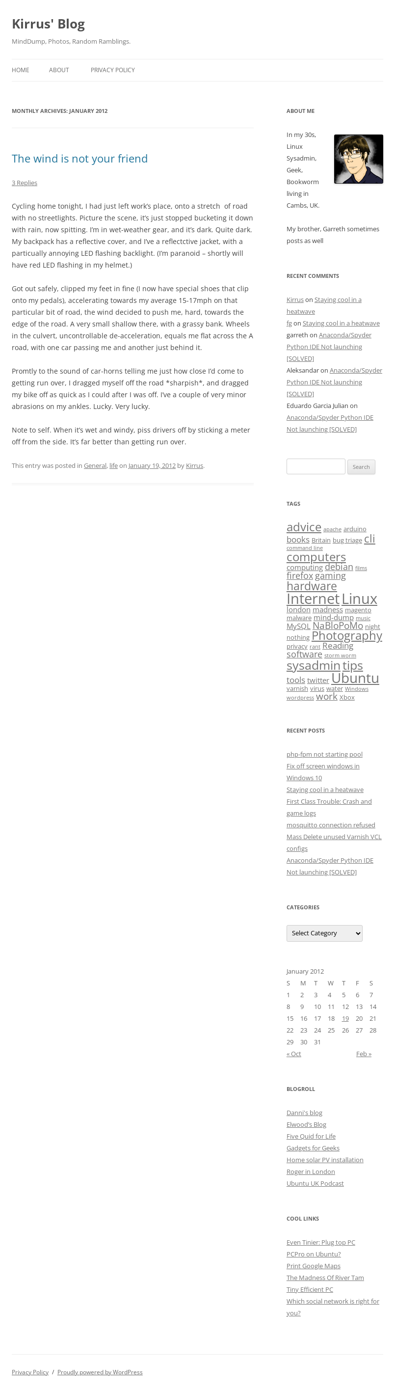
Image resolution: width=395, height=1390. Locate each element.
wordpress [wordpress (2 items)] (300, 697)
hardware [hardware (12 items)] (312, 586)
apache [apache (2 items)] (332, 529)
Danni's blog (304, 1112)
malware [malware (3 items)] (299, 617)
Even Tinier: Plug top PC (321, 1242)
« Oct (294, 1053)
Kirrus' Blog (48, 23)
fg (289, 323)
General (95, 465)
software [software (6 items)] (304, 654)
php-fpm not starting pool (325, 754)
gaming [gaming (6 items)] (330, 575)
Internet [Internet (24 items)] (313, 598)
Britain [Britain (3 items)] (321, 540)
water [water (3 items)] (334, 688)
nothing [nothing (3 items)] (298, 637)
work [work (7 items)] (327, 696)
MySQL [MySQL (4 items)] (299, 626)
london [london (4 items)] (299, 609)
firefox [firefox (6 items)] (300, 575)
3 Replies (24, 182)
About (59, 70)
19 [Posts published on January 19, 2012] (345, 1018)
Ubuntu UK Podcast (315, 1183)
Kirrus (194, 465)
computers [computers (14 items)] (316, 556)
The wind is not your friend (80, 158)
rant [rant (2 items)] (315, 646)
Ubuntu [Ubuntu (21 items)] (355, 678)
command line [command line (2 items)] (305, 548)
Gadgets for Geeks (313, 1148)
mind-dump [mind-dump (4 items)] (334, 617)
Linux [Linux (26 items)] (359, 598)
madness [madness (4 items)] (328, 609)
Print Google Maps (314, 1265)
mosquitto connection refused (331, 824)
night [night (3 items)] (372, 626)
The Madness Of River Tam (325, 1277)
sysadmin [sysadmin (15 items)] (314, 664)
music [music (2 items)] (363, 618)
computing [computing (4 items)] (305, 567)
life (113, 465)
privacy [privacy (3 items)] (297, 646)
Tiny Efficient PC (310, 1289)
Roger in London (311, 1171)
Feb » (363, 1053)
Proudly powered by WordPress (100, 1372)
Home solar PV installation (325, 1159)
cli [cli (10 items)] (369, 538)
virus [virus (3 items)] (317, 688)
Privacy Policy (113, 70)
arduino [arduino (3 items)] (355, 528)
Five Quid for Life (311, 1136)
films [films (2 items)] (361, 568)
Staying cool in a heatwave (341, 323)
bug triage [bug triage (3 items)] (347, 540)
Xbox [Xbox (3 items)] (347, 697)
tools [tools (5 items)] (296, 679)
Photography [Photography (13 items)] (347, 635)
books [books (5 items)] (298, 539)
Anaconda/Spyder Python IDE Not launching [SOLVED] (329, 346)
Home (20, 70)
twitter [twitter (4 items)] (318, 680)
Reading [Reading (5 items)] (337, 645)
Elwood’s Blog (306, 1124)
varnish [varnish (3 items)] (297, 688)
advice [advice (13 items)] (304, 527)
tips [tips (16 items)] (352, 664)
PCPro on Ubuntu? (314, 1254)
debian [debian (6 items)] (339, 566)
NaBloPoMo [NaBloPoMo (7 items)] (338, 625)
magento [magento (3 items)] (358, 609)
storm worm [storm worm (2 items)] (340, 655)
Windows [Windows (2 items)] (357, 688)
